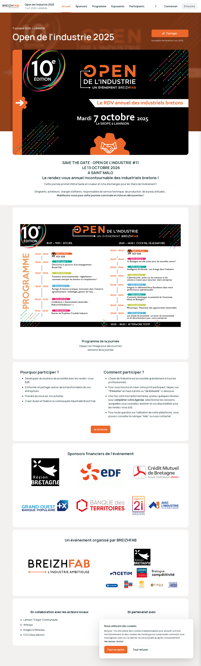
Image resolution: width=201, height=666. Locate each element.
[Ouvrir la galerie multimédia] (45, 472)
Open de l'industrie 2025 (39, 4)
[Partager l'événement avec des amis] (170, 33)
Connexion (170, 6)
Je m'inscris (101, 429)
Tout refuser (140, 649)
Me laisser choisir (114, 641)
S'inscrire (189, 6)
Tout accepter (116, 649)
